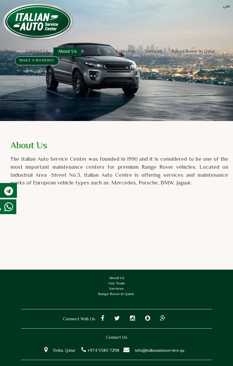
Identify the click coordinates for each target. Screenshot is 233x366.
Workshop (125, 51)
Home (10, 51)
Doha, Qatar (64, 350)
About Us (67, 51)
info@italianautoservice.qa (159, 350)
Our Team (96, 51)
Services (153, 51)
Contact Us (37, 51)
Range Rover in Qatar (193, 51)
